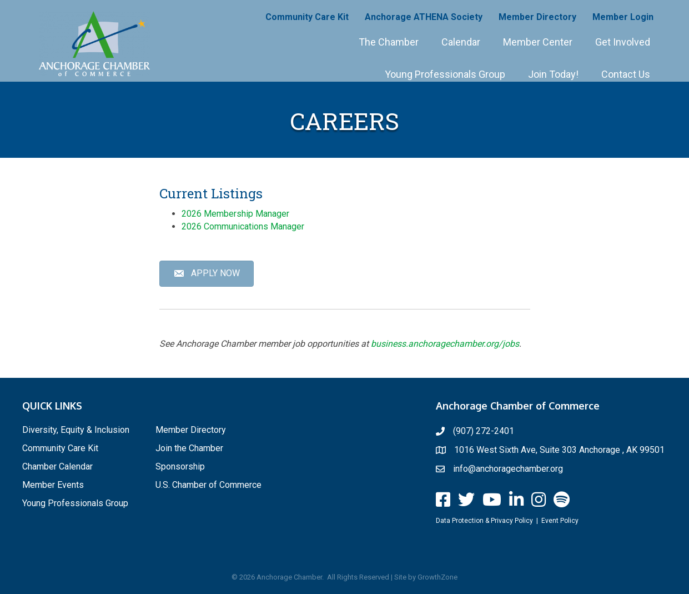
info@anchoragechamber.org (508, 468)
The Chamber (389, 42)
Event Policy (560, 521)
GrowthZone (437, 577)
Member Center (537, 42)
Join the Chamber (189, 448)
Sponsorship (180, 466)
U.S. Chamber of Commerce (208, 485)
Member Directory (537, 17)
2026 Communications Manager (243, 226)
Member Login (622, 17)
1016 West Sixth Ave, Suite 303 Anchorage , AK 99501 (559, 450)
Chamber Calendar (57, 466)
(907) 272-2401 (483, 431)
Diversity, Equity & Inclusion (75, 430)
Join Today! (553, 74)
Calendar (460, 42)
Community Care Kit (307, 17)
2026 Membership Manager (235, 213)
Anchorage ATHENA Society (423, 17)
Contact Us (625, 74)
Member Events (53, 485)
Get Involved (622, 42)
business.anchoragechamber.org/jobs (445, 343)
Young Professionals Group (445, 74)
